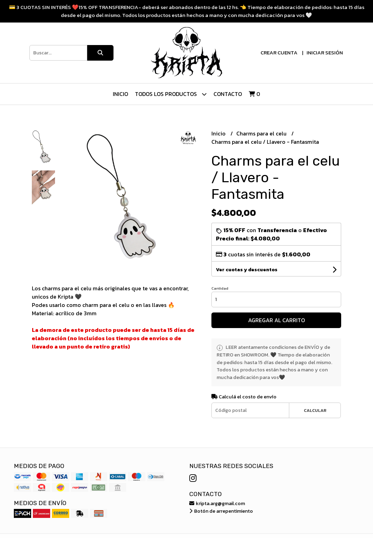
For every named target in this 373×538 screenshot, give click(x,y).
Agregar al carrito (276, 320)
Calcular (315, 410)
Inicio (120, 94)
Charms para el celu (262, 133)
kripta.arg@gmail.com (217, 503)
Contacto (227, 94)
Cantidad (219, 288)
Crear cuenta (279, 52)
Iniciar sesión (325, 52)
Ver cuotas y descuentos (247, 269)
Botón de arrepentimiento (221, 511)
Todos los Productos (171, 94)
